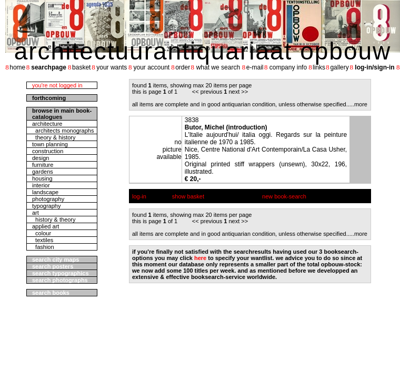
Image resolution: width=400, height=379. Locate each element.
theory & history (54, 137)
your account (151, 67)
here (200, 258)
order (182, 67)
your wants (111, 67)
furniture (42, 165)
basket (81, 67)
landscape (45, 192)
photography (48, 199)
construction (47, 151)
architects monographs (63, 130)
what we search (218, 67)
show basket (188, 196)
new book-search (284, 196)
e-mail (255, 67)
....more (357, 104)
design (40, 158)
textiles (42, 240)
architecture (47, 124)
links (319, 67)
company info (288, 67)
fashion (43, 247)
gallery (339, 67)
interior (41, 185)
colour (41, 233)
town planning (50, 144)
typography (46, 206)
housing (42, 178)
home (17, 67)
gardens (42, 171)
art (35, 213)
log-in (139, 196)
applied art (45, 226)
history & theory (54, 219)
